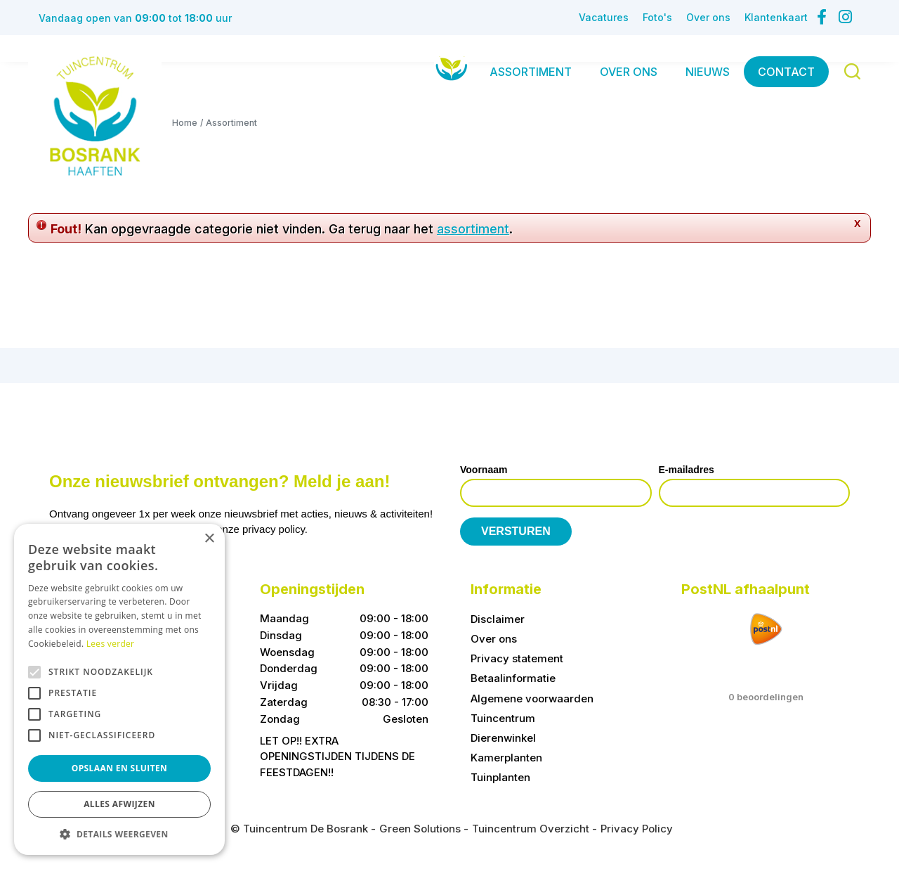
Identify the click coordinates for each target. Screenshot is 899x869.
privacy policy (273, 529)
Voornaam (483, 469)
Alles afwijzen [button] (119, 804)
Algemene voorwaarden (532, 698)
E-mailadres (686, 469)
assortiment (473, 228)
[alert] (119, 689)
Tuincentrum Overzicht (530, 828)
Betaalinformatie (513, 678)
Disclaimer (498, 619)
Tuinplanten (500, 777)
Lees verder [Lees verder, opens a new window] (110, 644)
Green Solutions (420, 828)
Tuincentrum (503, 718)
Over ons (494, 638)
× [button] (209, 539)
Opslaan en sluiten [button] (120, 768)
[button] (119, 834)
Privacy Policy (637, 828)
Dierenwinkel (503, 738)
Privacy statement (517, 658)
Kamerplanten (506, 757)
